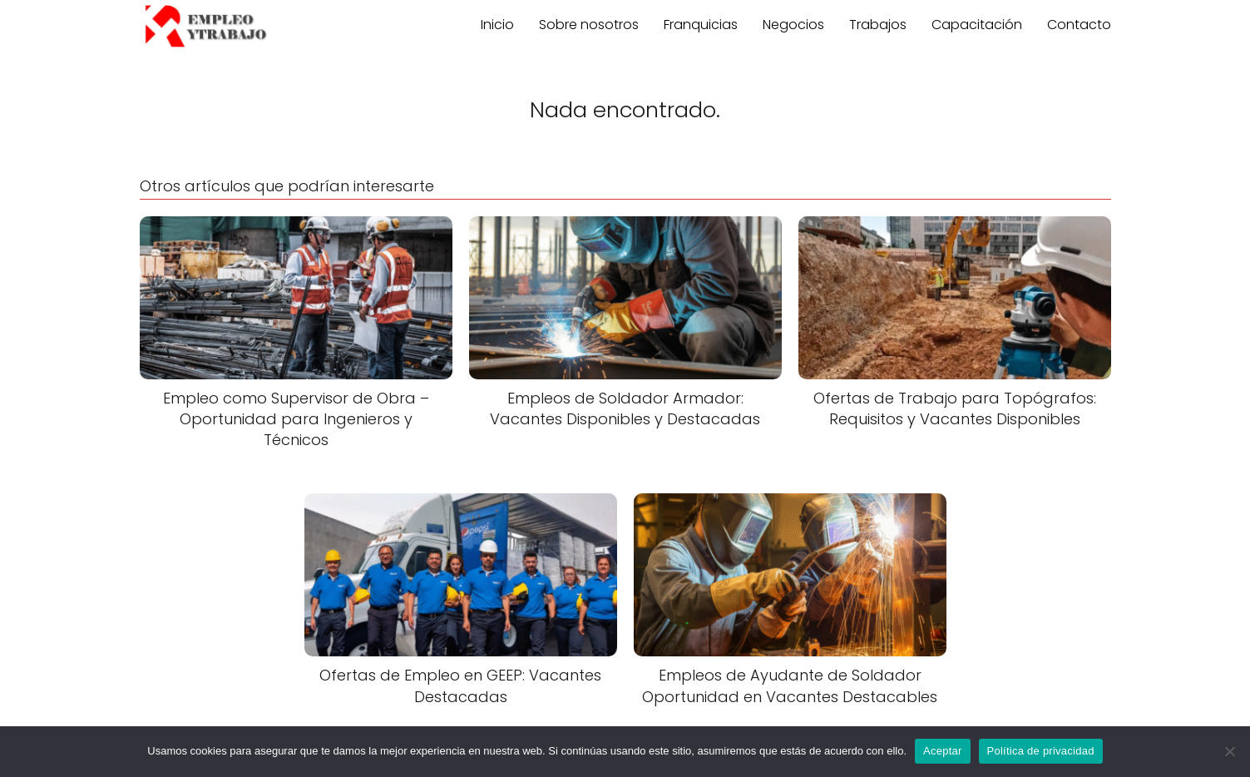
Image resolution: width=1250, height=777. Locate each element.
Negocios (793, 24)
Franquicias (701, 24)
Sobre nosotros (589, 24)
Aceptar (942, 751)
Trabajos (878, 24)
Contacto (1079, 24)
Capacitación (976, 24)
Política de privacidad (1040, 751)
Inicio (497, 24)
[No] (1229, 751)
